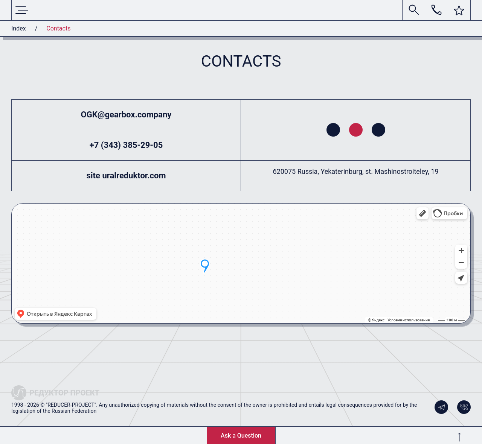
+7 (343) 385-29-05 (126, 145)
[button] (459, 10)
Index (18, 28)
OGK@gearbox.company (126, 114)
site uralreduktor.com (126, 175)
